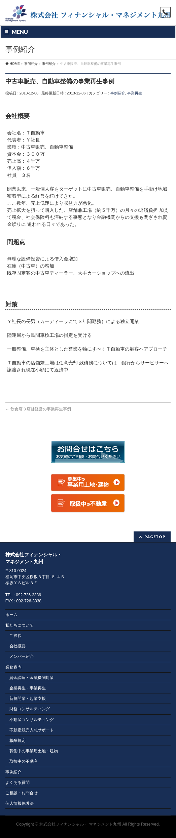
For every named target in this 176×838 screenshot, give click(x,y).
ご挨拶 (15, 635)
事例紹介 (117, 93)
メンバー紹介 (21, 656)
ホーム (11, 614)
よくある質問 (17, 782)
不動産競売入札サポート (31, 730)
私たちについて (19, 625)
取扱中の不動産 (23, 761)
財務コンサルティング (29, 709)
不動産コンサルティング (31, 719)
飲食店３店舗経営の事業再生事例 (38, 409)
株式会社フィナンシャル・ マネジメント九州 (80, 824)
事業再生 (134, 93)
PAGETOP (155, 536)
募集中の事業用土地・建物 (33, 751)
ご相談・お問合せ (21, 793)
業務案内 (13, 667)
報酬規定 (17, 740)
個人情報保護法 (19, 803)
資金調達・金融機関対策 (31, 677)
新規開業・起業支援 (27, 698)
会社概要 (17, 646)
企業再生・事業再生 (27, 688)
